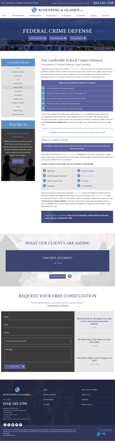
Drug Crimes (18, 77)
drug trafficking (71, 154)
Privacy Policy (86, 407)
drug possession (100, 195)
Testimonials (66, 15)
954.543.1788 (103, 3)
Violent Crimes (18, 118)
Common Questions (36, 38)
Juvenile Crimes (18, 104)
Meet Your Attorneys (89, 392)
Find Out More (18, 170)
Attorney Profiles (18, 15)
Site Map (46, 407)
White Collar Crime (18, 123)
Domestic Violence (18, 73)
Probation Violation (18, 109)
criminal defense (74, 69)
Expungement (18, 86)
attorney (83, 114)
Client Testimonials (57, 38)
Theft (18, 113)
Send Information (16, 368)
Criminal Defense (35, 15)
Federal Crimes (18, 91)
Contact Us (106, 15)
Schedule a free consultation (56, 215)
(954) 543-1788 (15, 406)
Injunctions (18, 100)
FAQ (18, 68)
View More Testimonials (57, 277)
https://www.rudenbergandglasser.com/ (19, 421)
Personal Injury (51, 15)
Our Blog (93, 15)
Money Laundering (88, 176)
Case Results (80, 15)
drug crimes (77, 193)
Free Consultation (76, 38)
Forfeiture (18, 95)
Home (4, 15)
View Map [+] (6, 419)
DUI (18, 82)
